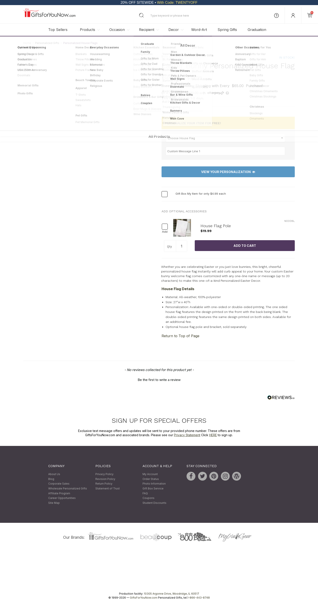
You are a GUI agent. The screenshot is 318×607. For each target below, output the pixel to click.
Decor (173, 29)
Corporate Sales (58, 483)
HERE (213, 435)
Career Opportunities (62, 498)
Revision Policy (105, 479)
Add (165, 231)
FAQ (145, 493)
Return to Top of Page (180, 336)
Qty (169, 246)
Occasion (117, 29)
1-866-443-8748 (198, 597)
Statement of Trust (107, 488)
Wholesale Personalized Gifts (67, 488)
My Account (150, 474)
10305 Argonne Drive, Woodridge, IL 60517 (171, 594)
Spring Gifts (227, 29)
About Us (54, 474)
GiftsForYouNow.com (143, 597)
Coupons (148, 498)
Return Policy (103, 483)
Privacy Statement (187, 435)
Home (27, 43)
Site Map (54, 502)
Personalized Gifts (47, 43)
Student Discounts (154, 502)
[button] (159, 379)
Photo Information (154, 483)
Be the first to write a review (159, 380)
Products (87, 29)
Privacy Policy (104, 474)
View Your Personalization (228, 172)
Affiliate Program (59, 493)
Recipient (146, 29)
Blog (51, 479)
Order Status (151, 479)
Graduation (257, 29)
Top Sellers (57, 29)
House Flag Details (178, 289)
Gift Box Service (153, 488)
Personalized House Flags (80, 43)
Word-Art (199, 29)
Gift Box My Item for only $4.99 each (200, 194)
